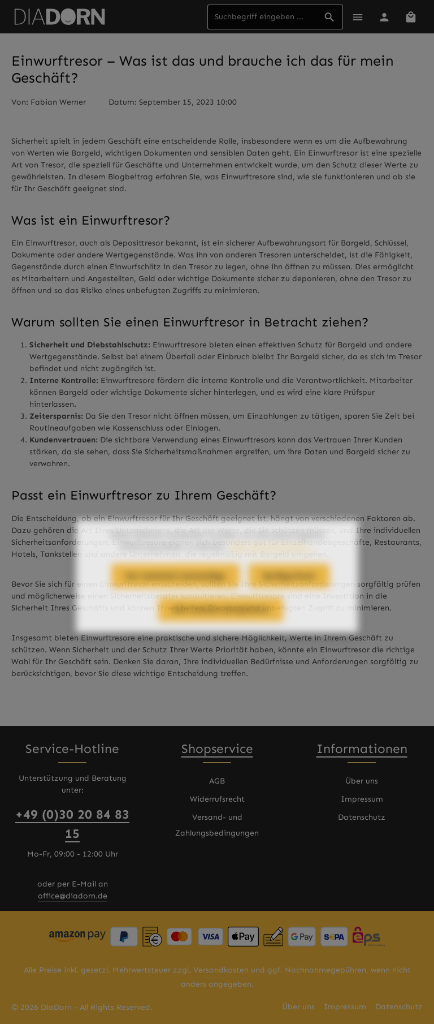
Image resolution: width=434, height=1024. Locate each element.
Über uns (361, 781)
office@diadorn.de (72, 896)
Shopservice (217, 748)
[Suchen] (329, 17)
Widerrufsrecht (217, 799)
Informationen (361, 748)
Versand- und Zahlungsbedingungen (217, 825)
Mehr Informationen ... (272, 568)
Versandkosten (221, 970)
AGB (217, 781)
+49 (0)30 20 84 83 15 (72, 824)
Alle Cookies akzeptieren (220, 630)
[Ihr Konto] (384, 17)
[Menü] (357, 17)
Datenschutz (361, 817)
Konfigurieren (289, 597)
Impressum (362, 799)
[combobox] (262, 17)
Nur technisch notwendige (175, 597)
